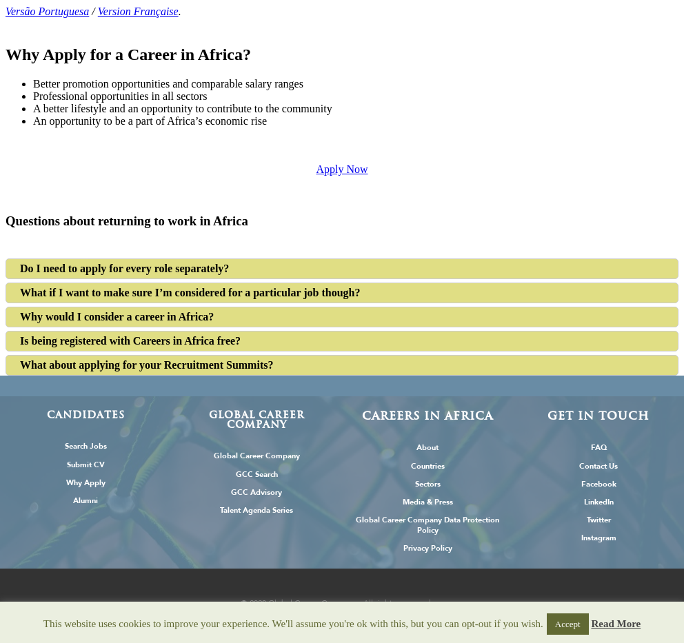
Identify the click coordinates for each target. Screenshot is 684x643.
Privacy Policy (427, 548)
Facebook (598, 484)
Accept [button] (568, 624)
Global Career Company (257, 456)
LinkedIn (599, 502)
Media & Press (428, 502)
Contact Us (598, 466)
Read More (616, 623)
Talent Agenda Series (256, 510)
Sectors (428, 484)
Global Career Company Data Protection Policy (427, 525)
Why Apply (85, 483)
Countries (428, 466)
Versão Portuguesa (47, 11)
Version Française (138, 11)
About (427, 447)
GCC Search (257, 474)
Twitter (599, 520)
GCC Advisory (256, 492)
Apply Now (342, 169)
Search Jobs (86, 446)
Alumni (85, 501)
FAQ (599, 447)
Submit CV (86, 465)
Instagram (598, 538)
